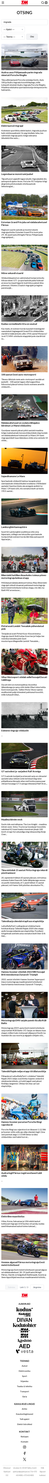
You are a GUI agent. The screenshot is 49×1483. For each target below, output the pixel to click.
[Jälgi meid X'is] (24, 1459)
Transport (24, 1391)
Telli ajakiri (24, 1419)
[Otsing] (42, 3)
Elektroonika (24, 1371)
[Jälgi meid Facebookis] (24, 1453)
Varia (24, 1396)
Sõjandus (24, 1381)
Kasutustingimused (24, 1414)
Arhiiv (24, 1409)
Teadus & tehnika (24, 1386)
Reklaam (24, 1436)
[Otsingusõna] (24, 22)
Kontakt (24, 1441)
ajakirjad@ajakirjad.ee (21, 1472)
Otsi (32, 37)
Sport (24, 1376)
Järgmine (37, 1287)
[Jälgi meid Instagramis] (24, 1447)
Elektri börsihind (24, 1424)
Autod (24, 1366)
